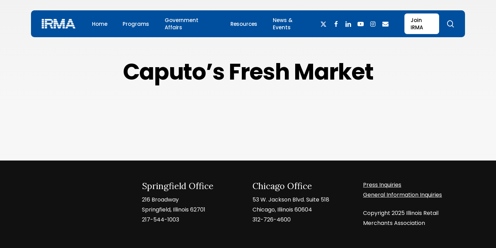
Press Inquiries (382, 185)
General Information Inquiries (402, 195)
